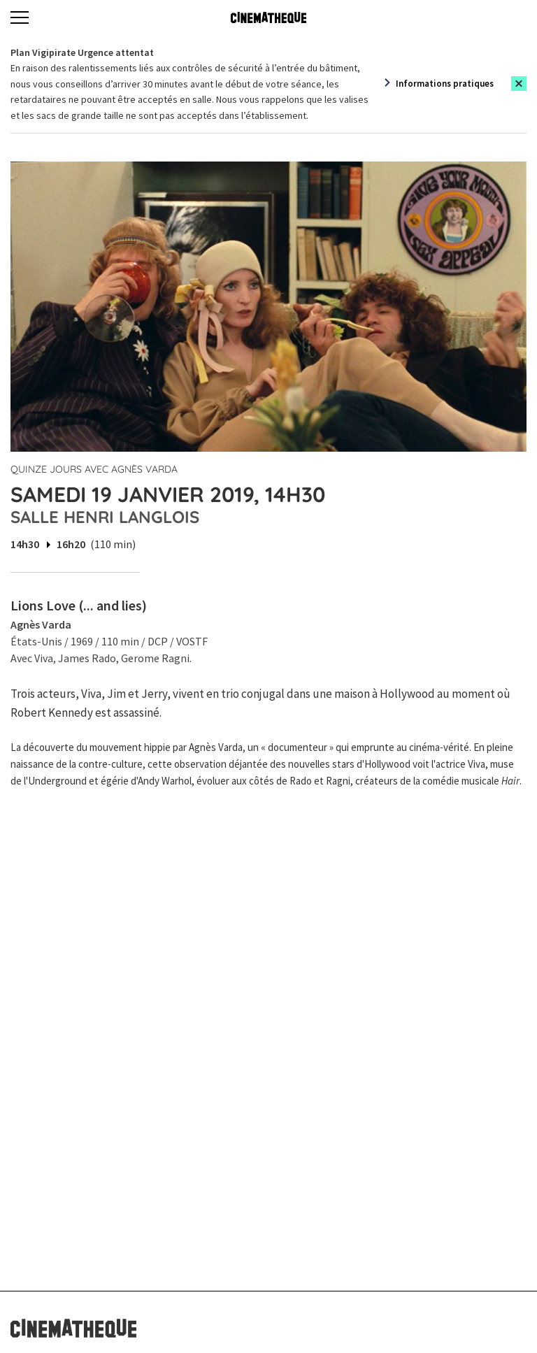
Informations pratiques (445, 84)
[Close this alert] (519, 83)
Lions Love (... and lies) (78, 605)
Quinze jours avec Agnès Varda (94, 469)
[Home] (268, 17)
